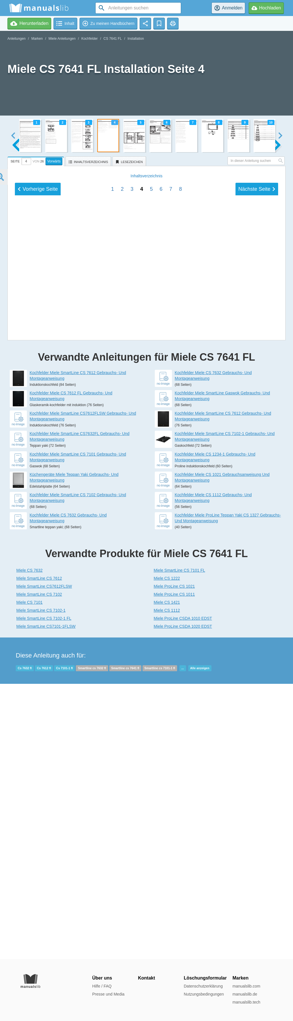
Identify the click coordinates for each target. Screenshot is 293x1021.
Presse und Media (108, 994)
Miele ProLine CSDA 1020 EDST (183, 901)
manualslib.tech (246, 1002)
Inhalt (146, 565)
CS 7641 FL (113, 39)
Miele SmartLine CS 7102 (39, 869)
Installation (136, 39)
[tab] (36, 160)
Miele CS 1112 (167, 885)
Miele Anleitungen (62, 39)
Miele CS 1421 (167, 877)
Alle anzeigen (199, 943)
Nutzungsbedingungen (204, 994)
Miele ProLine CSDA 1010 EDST (183, 893)
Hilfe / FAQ (102, 986)
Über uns (102, 978)
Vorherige (38, 578)
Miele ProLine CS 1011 (174, 869)
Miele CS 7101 (29, 877)
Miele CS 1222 (167, 853)
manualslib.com (246, 986)
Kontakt (146, 978)
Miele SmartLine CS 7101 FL (179, 845)
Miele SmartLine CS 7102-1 (41, 885)
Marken (37, 39)
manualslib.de (244, 994)
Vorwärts (54, 161)
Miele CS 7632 (29, 845)
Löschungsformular (205, 978)
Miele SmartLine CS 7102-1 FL (43, 893)
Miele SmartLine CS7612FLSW (44, 861)
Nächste (256, 578)
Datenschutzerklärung (203, 986)
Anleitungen (16, 39)
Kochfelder (89, 39)
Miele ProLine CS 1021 (174, 861)
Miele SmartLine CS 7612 (39, 853)
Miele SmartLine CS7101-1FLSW (46, 901)
